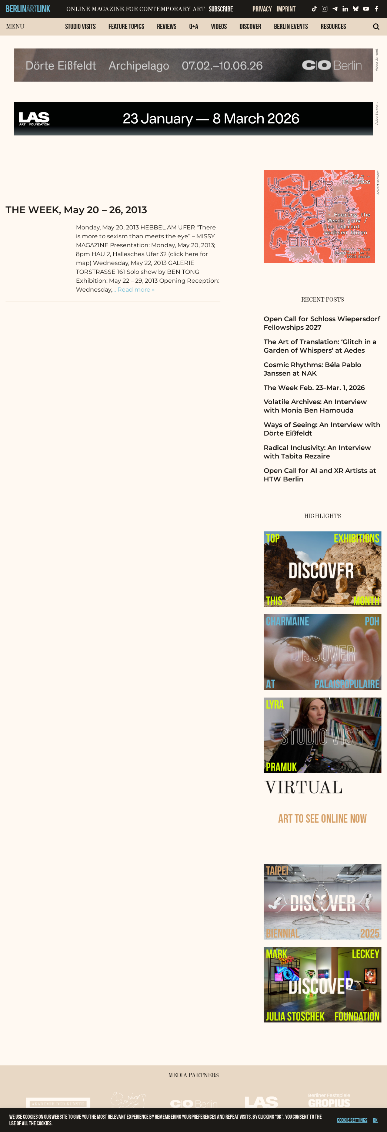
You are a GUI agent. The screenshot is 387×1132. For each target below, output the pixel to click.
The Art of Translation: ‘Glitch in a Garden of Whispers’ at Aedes (320, 346)
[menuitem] (80, 30)
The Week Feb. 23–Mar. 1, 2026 (314, 388)
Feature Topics (126, 26)
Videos (219, 26)
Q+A (193, 26)
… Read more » (133, 289)
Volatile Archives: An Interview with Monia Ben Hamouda (315, 406)
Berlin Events (291, 26)
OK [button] (375, 1120)
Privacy (262, 9)
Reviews (166, 26)
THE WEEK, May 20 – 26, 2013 (76, 210)
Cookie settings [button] (352, 1120)
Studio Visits (80, 26)
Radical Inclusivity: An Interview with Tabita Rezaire (317, 452)
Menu (15, 27)
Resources (333, 26)
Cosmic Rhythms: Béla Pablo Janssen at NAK (312, 369)
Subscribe (221, 9)
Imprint (286, 9)
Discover (250, 26)
